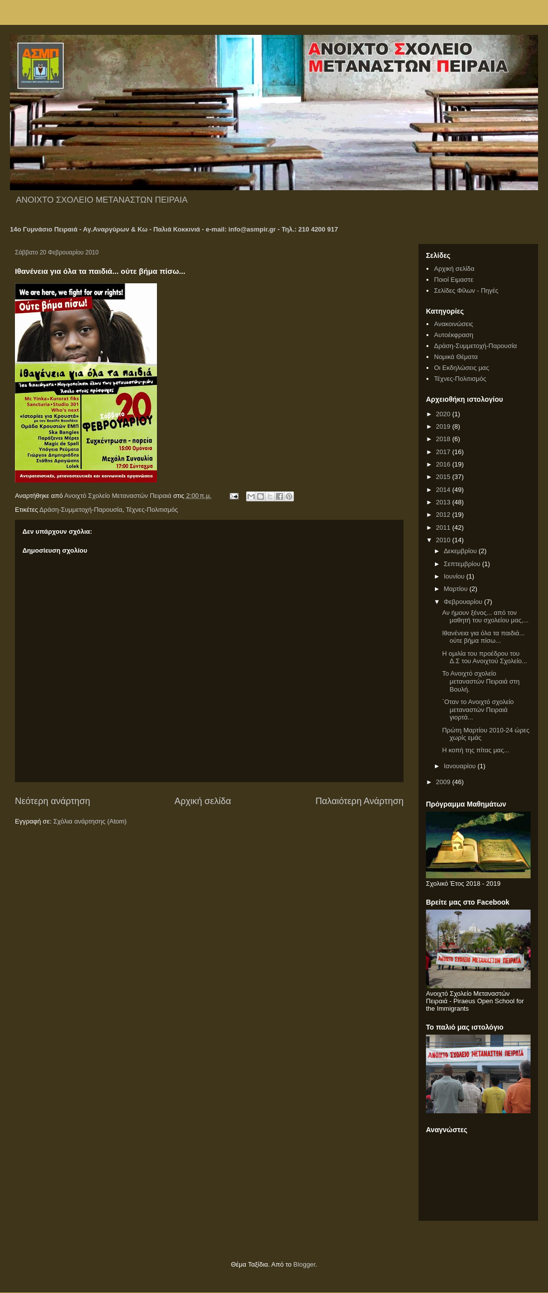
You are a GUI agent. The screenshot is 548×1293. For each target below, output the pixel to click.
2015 (444, 476)
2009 (444, 782)
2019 (444, 426)
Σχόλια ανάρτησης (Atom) (90, 821)
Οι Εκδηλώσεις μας (461, 367)
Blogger (304, 1264)
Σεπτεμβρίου (463, 564)
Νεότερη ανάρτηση (52, 801)
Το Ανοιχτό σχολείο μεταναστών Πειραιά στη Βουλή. (480, 681)
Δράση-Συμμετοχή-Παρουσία (80, 509)
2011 (444, 527)
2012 (444, 514)
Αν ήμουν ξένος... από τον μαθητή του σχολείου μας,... (485, 616)
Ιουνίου (455, 576)
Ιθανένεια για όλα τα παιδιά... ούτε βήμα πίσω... (483, 637)
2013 (444, 502)
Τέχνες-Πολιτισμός (152, 509)
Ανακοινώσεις (453, 324)
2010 (444, 540)
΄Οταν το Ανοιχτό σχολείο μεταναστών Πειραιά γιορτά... (478, 709)
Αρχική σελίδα (202, 801)
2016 (444, 464)
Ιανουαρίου (461, 766)
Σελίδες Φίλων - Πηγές (466, 290)
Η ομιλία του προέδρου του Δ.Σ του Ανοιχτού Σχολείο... (484, 657)
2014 (444, 489)
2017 (444, 452)
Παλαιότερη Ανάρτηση (359, 801)
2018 (444, 439)
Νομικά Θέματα (456, 356)
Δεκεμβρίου (461, 551)
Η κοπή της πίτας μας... (475, 750)
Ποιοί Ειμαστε (453, 279)
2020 (444, 414)
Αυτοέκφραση (453, 335)
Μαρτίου (457, 588)
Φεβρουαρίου (464, 601)
